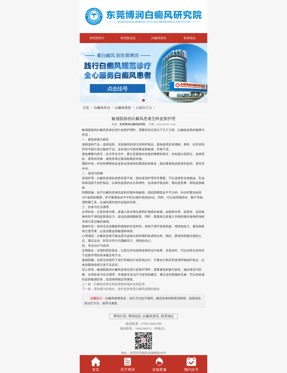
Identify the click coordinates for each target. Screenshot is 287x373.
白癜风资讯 (158, 37)
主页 (86, 107)
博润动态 (134, 316)
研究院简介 (97, 37)
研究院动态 (128, 37)
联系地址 (190, 37)
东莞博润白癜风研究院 (132, 124)
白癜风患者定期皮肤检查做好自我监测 (119, 284)
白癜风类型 (123, 107)
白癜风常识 (102, 107)
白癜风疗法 (144, 107)
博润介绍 (119, 316)
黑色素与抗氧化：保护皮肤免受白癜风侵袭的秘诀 (127, 289)
